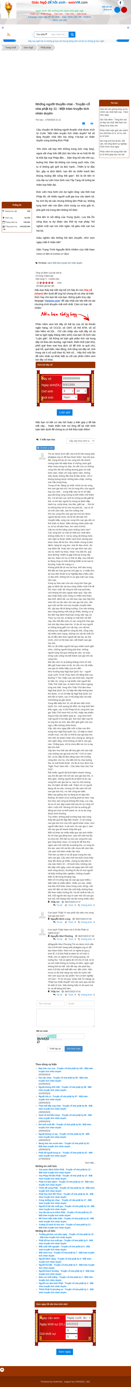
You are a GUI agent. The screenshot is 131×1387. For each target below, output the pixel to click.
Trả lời (59, 905)
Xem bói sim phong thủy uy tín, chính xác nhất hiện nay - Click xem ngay (114, 112)
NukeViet (57, 1381)
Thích (70, 905)
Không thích (86, 905)
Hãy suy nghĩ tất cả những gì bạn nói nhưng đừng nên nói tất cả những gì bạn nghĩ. (66, 41)
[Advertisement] (65, 76)
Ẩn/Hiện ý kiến (45, 448)
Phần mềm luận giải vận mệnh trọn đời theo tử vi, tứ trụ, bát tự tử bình (114, 133)
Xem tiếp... (90, 1162)
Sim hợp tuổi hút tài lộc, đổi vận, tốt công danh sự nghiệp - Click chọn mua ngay (114, 144)
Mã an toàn (42, 1031)
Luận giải (64, 412)
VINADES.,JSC (82, 1381)
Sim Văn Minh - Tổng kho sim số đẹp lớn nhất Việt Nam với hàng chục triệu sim (113, 122)
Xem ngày (65, 1351)
